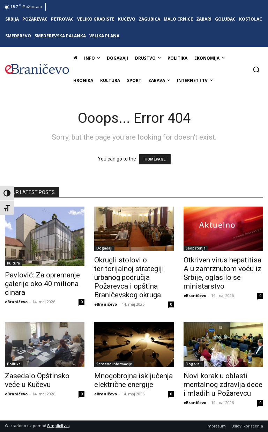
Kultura (13, 263)
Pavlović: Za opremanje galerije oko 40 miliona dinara (42, 284)
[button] (256, 69)
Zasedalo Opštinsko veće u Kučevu (37, 380)
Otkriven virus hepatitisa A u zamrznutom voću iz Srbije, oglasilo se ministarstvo (222, 273)
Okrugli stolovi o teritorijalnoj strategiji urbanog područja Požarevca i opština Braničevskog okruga (129, 277)
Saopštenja (196, 248)
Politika (14, 364)
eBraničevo (16, 301)
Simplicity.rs (58, 426)
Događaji (104, 248)
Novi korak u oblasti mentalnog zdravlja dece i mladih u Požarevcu (223, 384)
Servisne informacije (114, 364)
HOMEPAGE (154, 159)
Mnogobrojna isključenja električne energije (133, 380)
